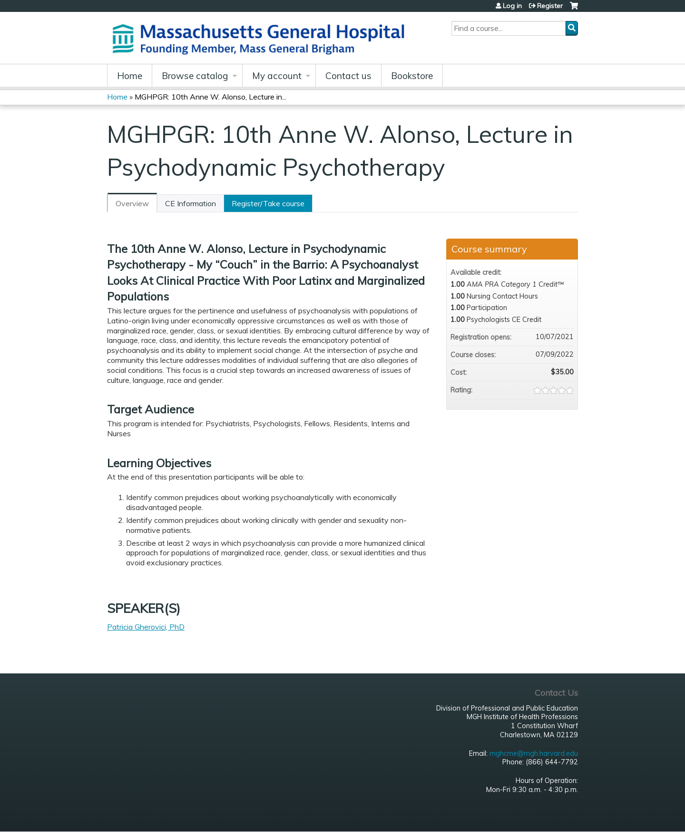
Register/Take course (268, 203)
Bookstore (412, 75)
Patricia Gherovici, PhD (146, 627)
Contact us (348, 75)
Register (550, 5)
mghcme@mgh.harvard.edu (533, 753)
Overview (132, 203)
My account (277, 75)
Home (129, 75)
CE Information (190, 203)
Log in (512, 5)
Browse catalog (195, 75)
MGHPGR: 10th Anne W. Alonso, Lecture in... (210, 96)
